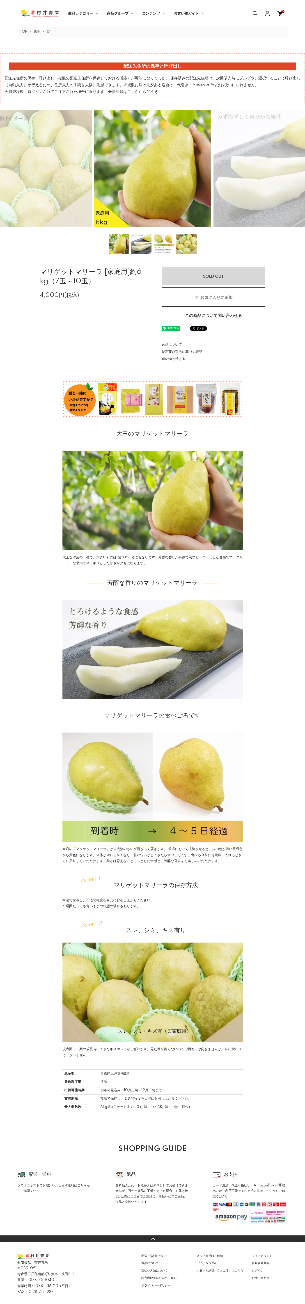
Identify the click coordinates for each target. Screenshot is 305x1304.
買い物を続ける (173, 359)
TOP (23, 32)
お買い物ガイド (186, 14)
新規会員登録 (260, 1263)
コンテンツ (151, 14)
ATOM (211, 1263)
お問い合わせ (260, 1278)
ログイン (258, 1270)
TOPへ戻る (152, 1238)
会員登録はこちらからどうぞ (133, 92)
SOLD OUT (213, 276)
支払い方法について (154, 1270)
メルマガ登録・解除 (210, 1256)
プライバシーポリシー (156, 1285)
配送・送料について (154, 1256)
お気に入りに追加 (213, 297)
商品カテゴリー (80, 14)
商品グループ (117, 14)
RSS (200, 1263)
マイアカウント (262, 1256)
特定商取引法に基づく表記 (182, 352)
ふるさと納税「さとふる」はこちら (220, 1270)
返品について (172, 345)
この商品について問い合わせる (213, 316)
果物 (37, 32)
